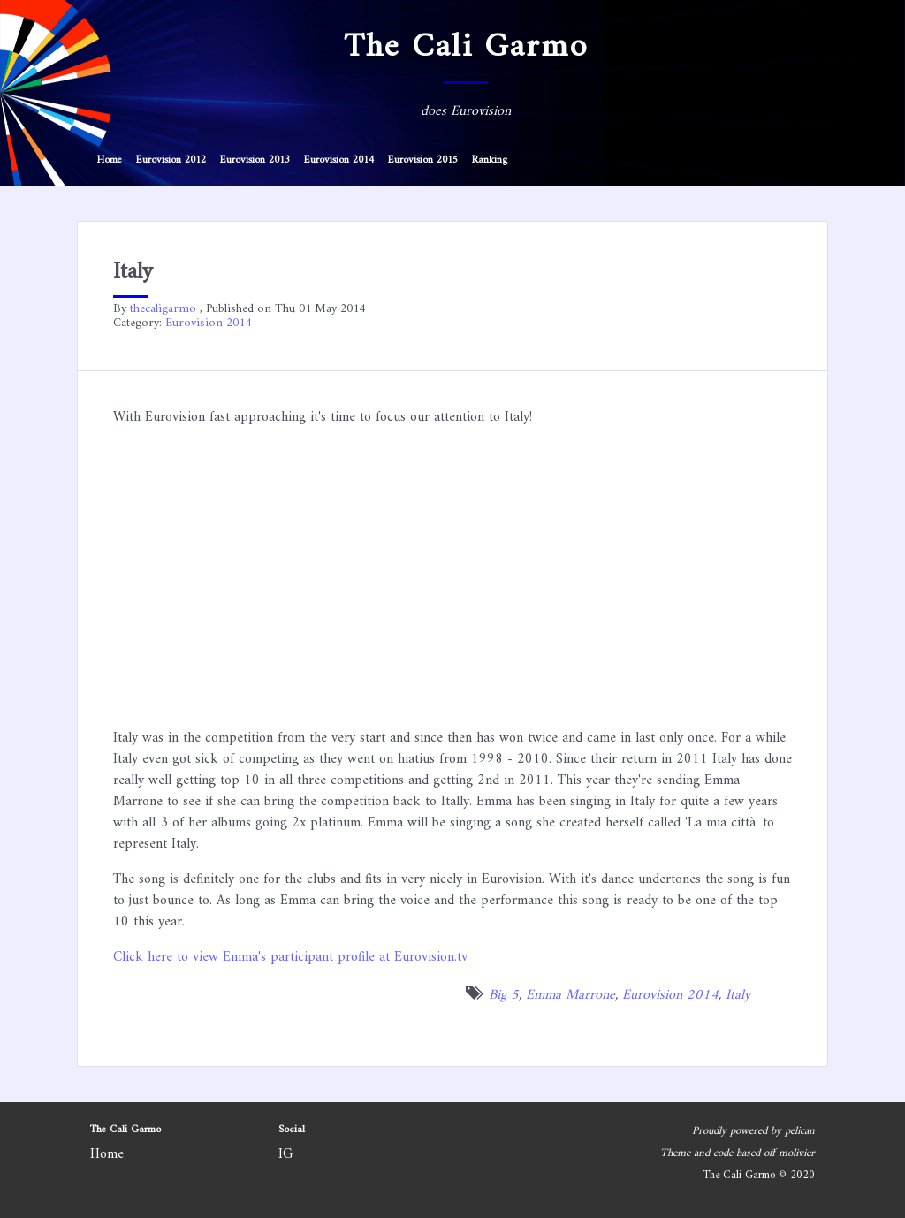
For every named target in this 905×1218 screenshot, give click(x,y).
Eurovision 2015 (423, 160)
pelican (800, 1131)
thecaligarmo (163, 309)
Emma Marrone (570, 995)
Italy (738, 995)
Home (109, 160)
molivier (797, 1153)
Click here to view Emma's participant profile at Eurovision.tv (290, 957)
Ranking (489, 160)
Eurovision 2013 (255, 160)
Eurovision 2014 (339, 160)
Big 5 (504, 995)
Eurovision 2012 (171, 160)
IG (285, 1154)
